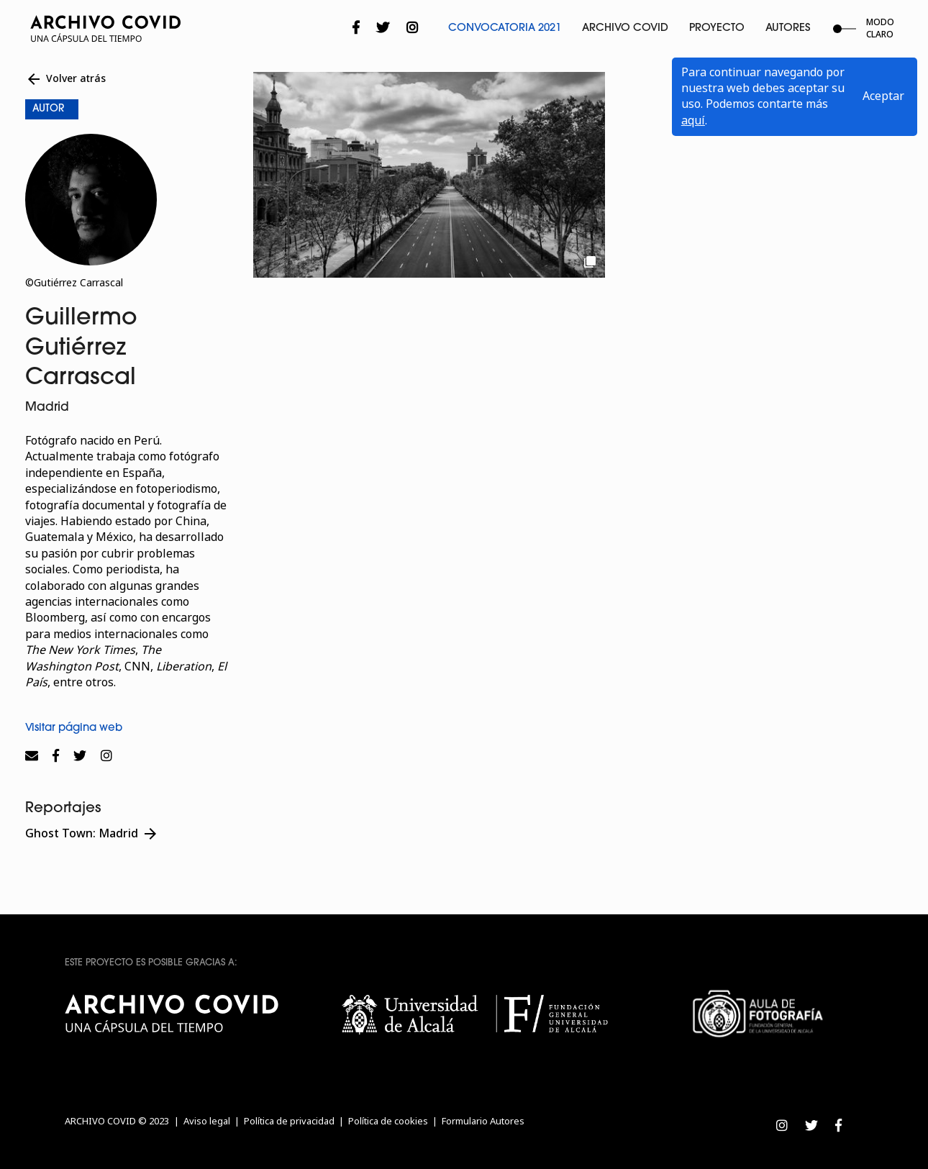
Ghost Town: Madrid (92, 833)
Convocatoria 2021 (504, 28)
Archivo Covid (625, 28)
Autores (787, 28)
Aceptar (883, 96)
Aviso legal (206, 1121)
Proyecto (717, 28)
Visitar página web (73, 728)
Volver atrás (65, 79)
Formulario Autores (483, 1121)
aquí (693, 120)
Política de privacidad (289, 1121)
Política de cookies (388, 1121)
